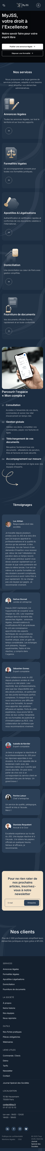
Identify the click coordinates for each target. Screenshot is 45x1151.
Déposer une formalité (22, 53)
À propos (7, 1003)
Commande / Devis (11, 1055)
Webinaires (8, 1042)
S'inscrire (32, 903)
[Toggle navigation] (4, 5)
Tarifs (5, 1066)
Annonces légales (15, 114)
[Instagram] (20, 1129)
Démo (5, 1060)
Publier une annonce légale (22, 47)
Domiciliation (12, 265)
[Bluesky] (26, 1129)
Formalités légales (15, 163)
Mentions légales (8, 1139)
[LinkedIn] (7, 1129)
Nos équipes (8, 1013)
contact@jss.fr (9, 1104)
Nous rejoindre (9, 1018)
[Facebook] (14, 1129)
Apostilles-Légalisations (13, 979)
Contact (6, 1076)
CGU (20, 1139)
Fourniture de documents (19, 314)
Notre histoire (9, 1008)
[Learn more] (8, 130)
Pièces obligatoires (11, 1037)
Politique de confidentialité (12, 1136)
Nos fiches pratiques (12, 1032)
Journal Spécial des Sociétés (16, 1083)
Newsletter (7, 1071)
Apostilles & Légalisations (20, 212)
